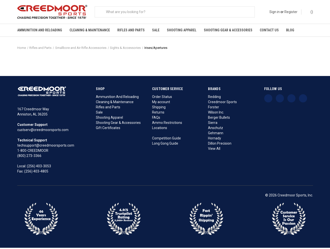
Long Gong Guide (165, 145)
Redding (214, 98)
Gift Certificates (108, 129)
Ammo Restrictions (167, 124)
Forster (213, 108)
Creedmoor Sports (222, 103)
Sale (155, 30)
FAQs (156, 119)
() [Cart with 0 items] (309, 11)
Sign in (274, 12)
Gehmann (215, 134)
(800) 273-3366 (29, 157)
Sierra (212, 124)
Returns (158, 113)
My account (161, 103)
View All (214, 150)
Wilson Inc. (216, 113)
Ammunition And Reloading (39, 30)
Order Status (162, 98)
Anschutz (215, 129)
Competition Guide (166, 139)
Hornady (214, 139)
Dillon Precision (219, 145)
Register (290, 12)
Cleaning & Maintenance (89, 30)
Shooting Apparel (181, 30)
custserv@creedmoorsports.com (43, 131)
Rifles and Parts (131, 30)
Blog (290, 30)
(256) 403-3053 (39, 168)
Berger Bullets (219, 119)
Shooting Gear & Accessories (228, 30)
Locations (159, 129)
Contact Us (269, 30)
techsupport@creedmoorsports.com (45, 147)
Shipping (159, 108)
